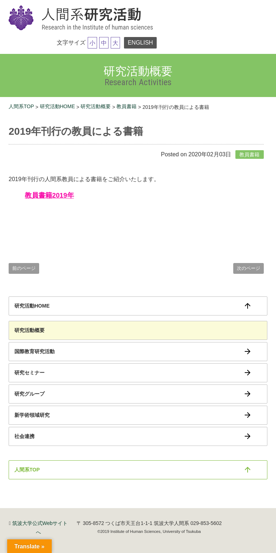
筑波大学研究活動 (82, 18)
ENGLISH (140, 43)
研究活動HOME (57, 106)
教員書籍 (126, 106)
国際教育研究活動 (34, 351)
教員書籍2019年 (49, 195)
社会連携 (24, 436)
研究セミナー (29, 372)
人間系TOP (21, 106)
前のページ (24, 268)
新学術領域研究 (32, 415)
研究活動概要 (95, 106)
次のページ (248, 268)
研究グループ (29, 394)
